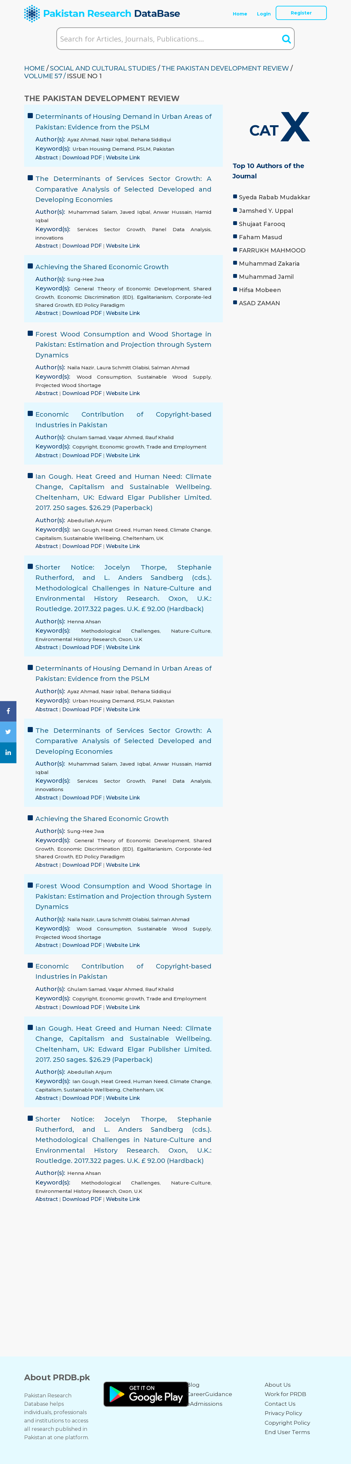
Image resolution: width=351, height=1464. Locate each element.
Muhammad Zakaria (269, 263)
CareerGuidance (209, 1394)
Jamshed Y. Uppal (266, 210)
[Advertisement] (280, 356)
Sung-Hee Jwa (85, 279)
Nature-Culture (191, 631)
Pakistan (163, 149)
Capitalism (48, 538)
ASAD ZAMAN (259, 303)
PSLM (144, 149)
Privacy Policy (283, 1413)
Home (240, 14)
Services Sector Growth (111, 229)
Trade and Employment (176, 447)
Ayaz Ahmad (83, 140)
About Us (278, 1385)
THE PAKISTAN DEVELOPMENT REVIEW (225, 68)
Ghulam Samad (86, 437)
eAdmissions (204, 1404)
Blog (193, 1385)
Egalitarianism (154, 297)
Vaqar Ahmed (125, 437)
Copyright (84, 447)
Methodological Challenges (120, 631)
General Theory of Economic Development (131, 289)
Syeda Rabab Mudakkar (274, 197)
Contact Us (280, 1404)
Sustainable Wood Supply (174, 377)
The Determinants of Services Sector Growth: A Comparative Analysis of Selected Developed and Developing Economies (123, 189)
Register (301, 13)
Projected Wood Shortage (68, 385)
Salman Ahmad (170, 367)
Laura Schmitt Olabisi (123, 367)
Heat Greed (115, 530)
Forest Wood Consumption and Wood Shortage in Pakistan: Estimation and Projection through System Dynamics (123, 344)
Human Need (150, 530)
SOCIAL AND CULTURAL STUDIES (103, 68)
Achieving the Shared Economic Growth (102, 267)
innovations (49, 238)
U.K (138, 639)
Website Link (123, 158)
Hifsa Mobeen (260, 290)
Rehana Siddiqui (151, 140)
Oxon (125, 639)
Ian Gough (85, 530)
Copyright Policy (287, 1423)
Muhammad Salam (92, 212)
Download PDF (82, 158)
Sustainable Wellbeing (92, 538)
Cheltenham (138, 538)
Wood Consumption (104, 377)
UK (160, 538)
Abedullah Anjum (89, 520)
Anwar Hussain (172, 212)
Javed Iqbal (135, 212)
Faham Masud (260, 237)
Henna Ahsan (84, 622)
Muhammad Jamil (266, 276)
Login (264, 14)
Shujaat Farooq (262, 224)
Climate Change (190, 530)
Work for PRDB (285, 1394)
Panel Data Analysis (181, 229)
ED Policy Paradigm (100, 305)
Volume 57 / (45, 76)
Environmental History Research (75, 639)
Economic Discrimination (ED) (95, 297)
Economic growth (122, 447)
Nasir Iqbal (114, 140)
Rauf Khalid (159, 437)
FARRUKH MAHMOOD (272, 250)
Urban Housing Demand (103, 149)
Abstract (47, 158)
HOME (34, 68)
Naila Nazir (80, 367)
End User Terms (287, 1432)
